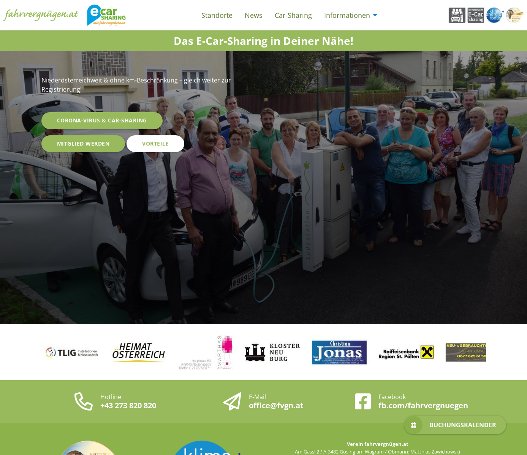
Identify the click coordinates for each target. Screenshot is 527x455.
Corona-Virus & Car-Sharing (102, 120)
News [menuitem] (254, 15)
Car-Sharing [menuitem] (293, 15)
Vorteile (155, 143)
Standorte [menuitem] (217, 15)
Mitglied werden (83, 143)
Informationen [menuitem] (347, 15)
